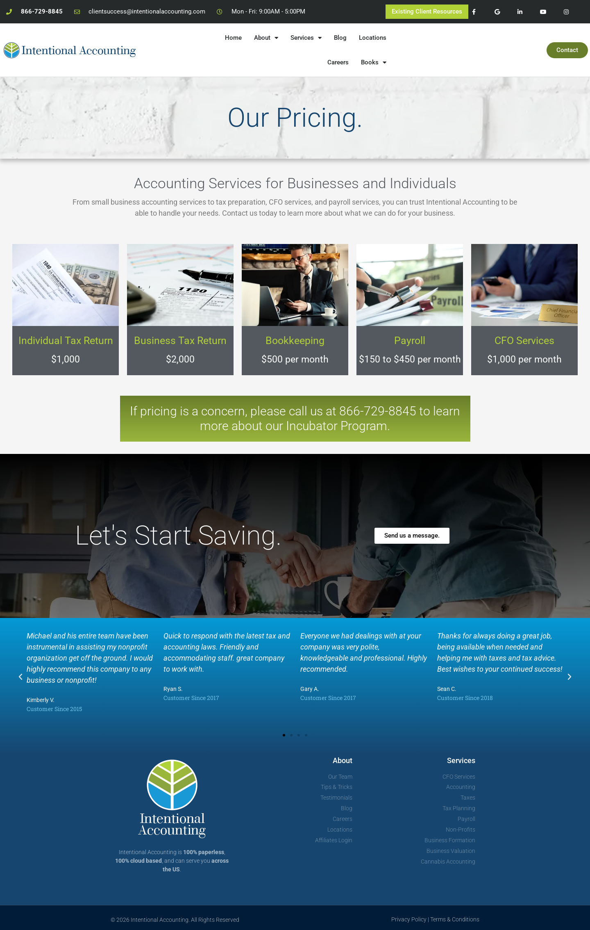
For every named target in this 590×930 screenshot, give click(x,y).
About (266, 38)
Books (373, 62)
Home (233, 37)
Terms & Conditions (454, 919)
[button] (20, 677)
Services (306, 38)
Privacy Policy (409, 919)
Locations (372, 37)
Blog (340, 37)
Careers (338, 62)
